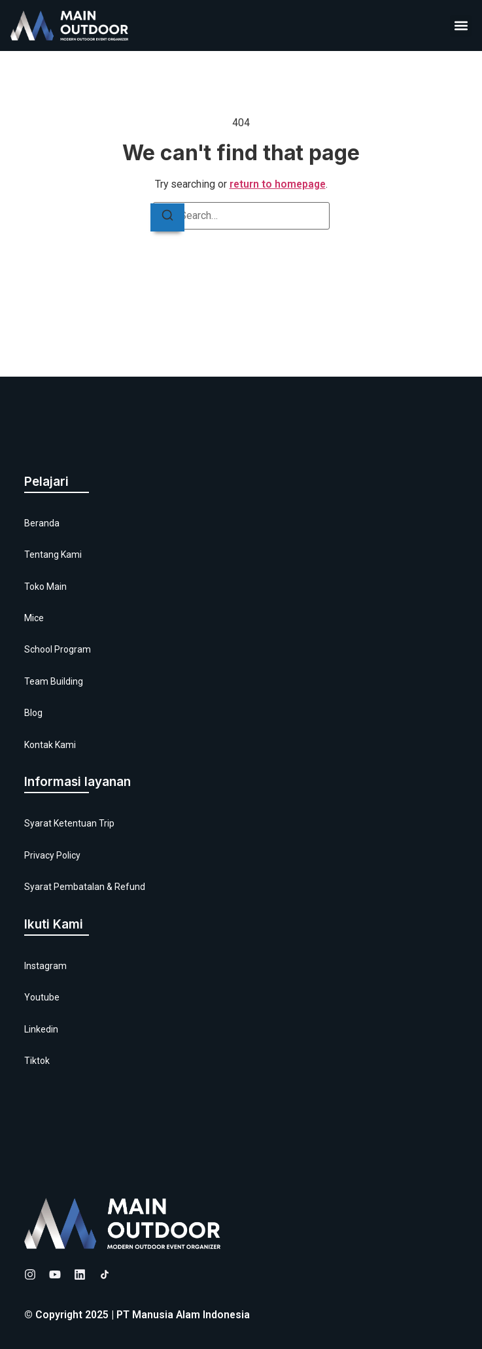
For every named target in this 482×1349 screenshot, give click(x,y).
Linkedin (41, 1029)
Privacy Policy (52, 855)
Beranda (42, 523)
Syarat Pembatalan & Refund (84, 886)
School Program (57, 649)
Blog (33, 713)
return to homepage (278, 184)
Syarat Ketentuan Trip (69, 823)
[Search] (167, 217)
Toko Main (45, 586)
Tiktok (37, 1060)
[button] (461, 26)
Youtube (42, 997)
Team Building (53, 681)
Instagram (45, 966)
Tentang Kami (53, 554)
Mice (34, 618)
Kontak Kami (50, 745)
